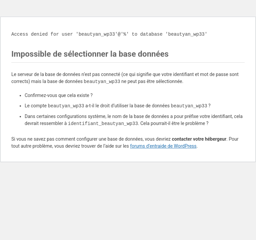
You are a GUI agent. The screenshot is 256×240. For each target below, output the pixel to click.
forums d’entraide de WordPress (163, 146)
